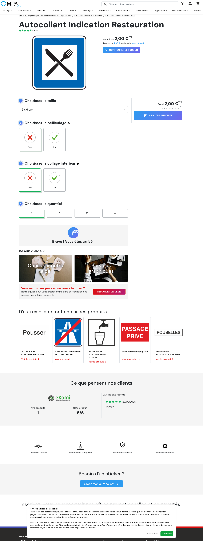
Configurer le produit (121, 50)
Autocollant (24, 10)
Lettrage (7, 10)
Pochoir (197, 10)
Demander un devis (109, 291)
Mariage (88, 10)
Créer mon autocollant (101, 484)
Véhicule (42, 10)
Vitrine (73, 10)
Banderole (105, 10)
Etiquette (58, 10)
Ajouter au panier (158, 115)
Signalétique (161, 10)
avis (35, 30)
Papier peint (123, 10)
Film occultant (180, 10)
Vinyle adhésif (142, 10)
